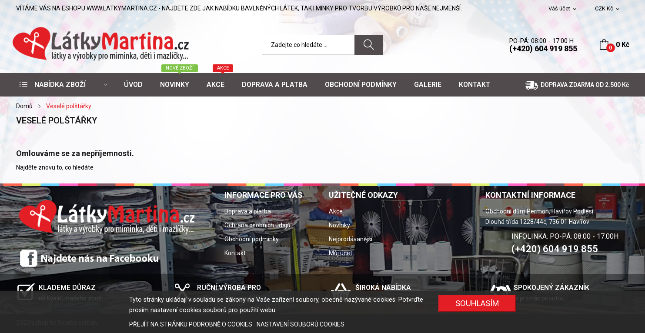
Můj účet (340, 253)
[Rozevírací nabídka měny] (608, 9)
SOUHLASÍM (477, 303)
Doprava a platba (247, 211)
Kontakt (235, 253)
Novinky (339, 225)
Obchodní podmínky (251, 239)
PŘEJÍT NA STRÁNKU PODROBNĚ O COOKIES (191, 324)
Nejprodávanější (350, 239)
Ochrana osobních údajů (257, 225)
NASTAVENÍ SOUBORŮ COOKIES (300, 324)
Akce (336, 211)
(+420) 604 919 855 (543, 48)
